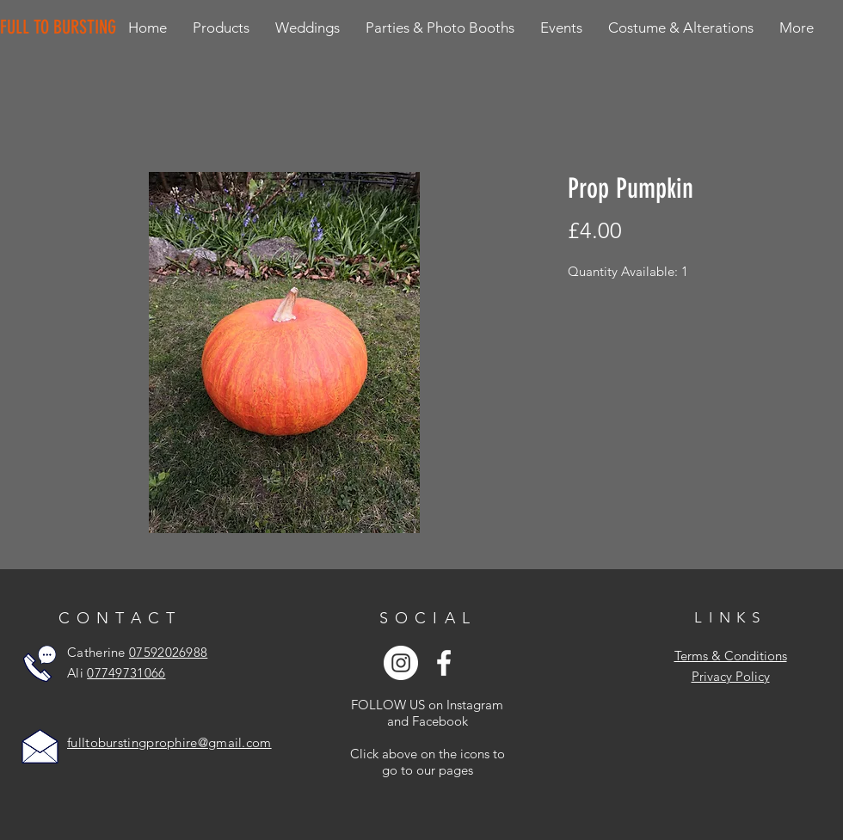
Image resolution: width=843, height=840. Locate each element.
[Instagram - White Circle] (401, 663)
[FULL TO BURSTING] (61, 27)
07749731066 (126, 673)
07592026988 (168, 652)
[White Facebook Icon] (444, 663)
